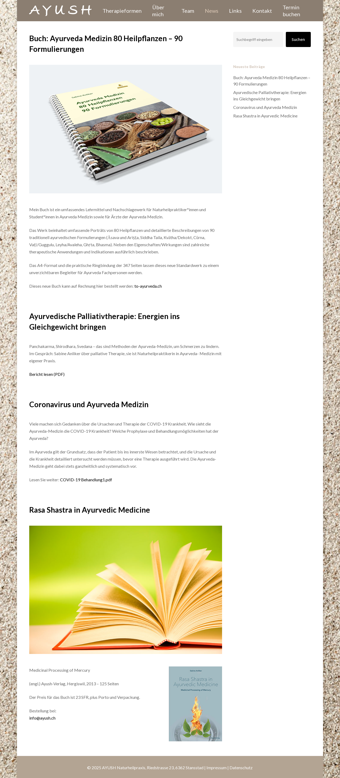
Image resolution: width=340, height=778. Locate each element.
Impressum (216, 767)
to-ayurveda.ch (148, 285)
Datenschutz (241, 767)
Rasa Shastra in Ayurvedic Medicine (265, 115)
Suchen (298, 39)
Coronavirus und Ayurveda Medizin (265, 107)
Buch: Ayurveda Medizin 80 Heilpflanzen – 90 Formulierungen (271, 80)
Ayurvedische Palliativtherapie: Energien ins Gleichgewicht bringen (269, 95)
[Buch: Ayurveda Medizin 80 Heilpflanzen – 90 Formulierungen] (125, 202)
